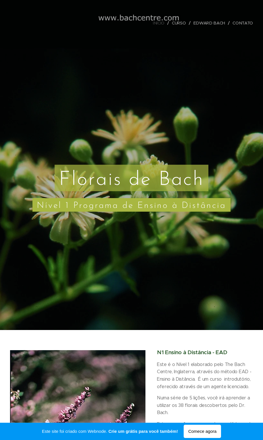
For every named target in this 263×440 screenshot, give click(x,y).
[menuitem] (161, 23)
